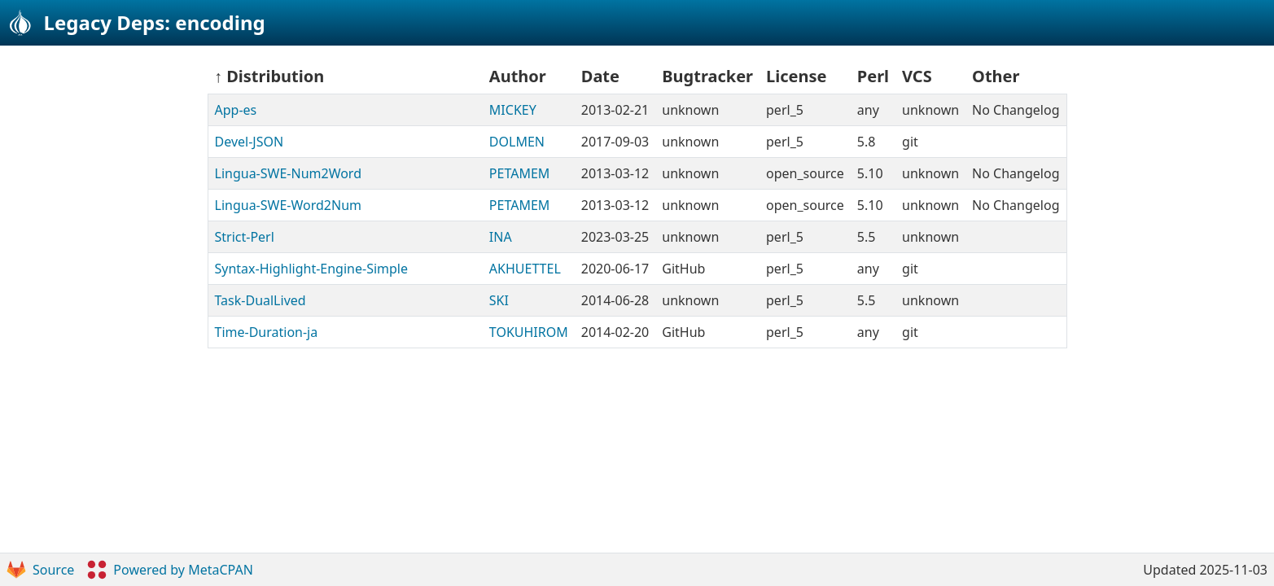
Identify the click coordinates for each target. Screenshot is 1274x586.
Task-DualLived (260, 300)
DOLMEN (517, 142)
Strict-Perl (244, 237)
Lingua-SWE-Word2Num (288, 205)
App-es (236, 110)
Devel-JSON (249, 142)
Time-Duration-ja (266, 332)
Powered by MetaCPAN (169, 569)
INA (500, 237)
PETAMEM (519, 173)
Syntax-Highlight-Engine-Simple (312, 269)
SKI (499, 300)
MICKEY (512, 110)
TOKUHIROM (528, 332)
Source (40, 569)
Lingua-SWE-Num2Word (288, 173)
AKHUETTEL (525, 269)
